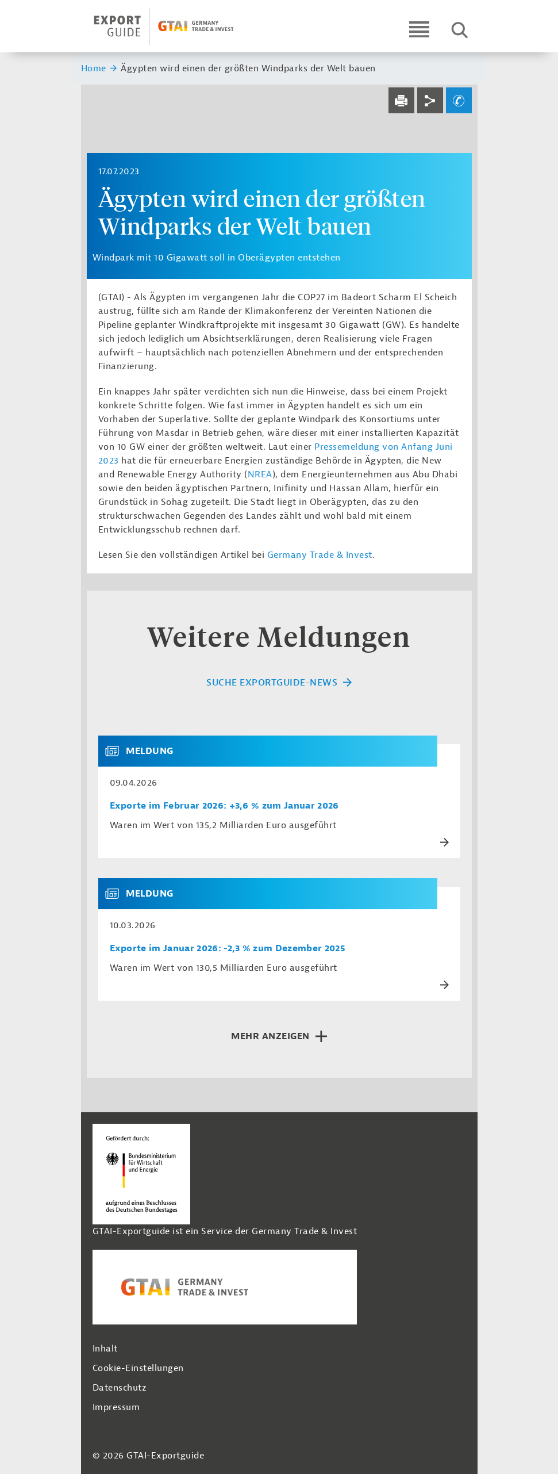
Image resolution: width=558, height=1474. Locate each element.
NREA (260, 474)
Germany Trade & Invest (319, 555)
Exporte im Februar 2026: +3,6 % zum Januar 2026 (224, 806)
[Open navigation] (419, 29)
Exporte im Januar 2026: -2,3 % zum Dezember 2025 (227, 948)
